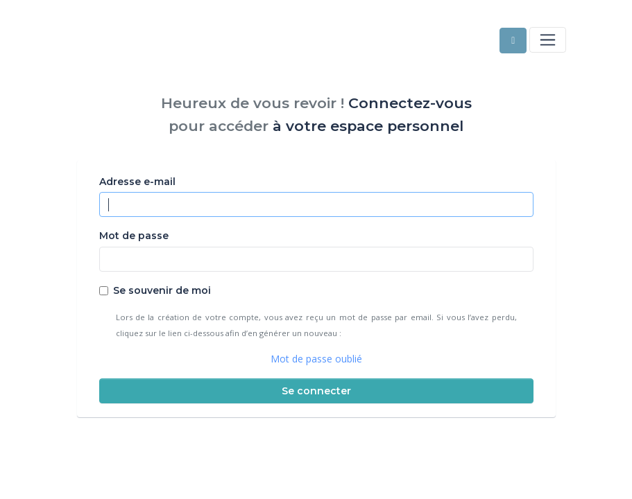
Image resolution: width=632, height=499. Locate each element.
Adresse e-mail (137, 181)
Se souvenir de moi (162, 290)
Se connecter (316, 391)
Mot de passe (134, 235)
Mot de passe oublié (316, 358)
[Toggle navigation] (547, 39)
